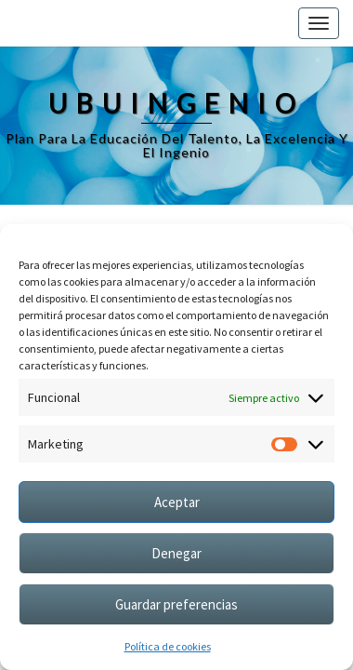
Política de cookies (167, 646)
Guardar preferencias (176, 604)
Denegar (176, 553)
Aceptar (177, 502)
